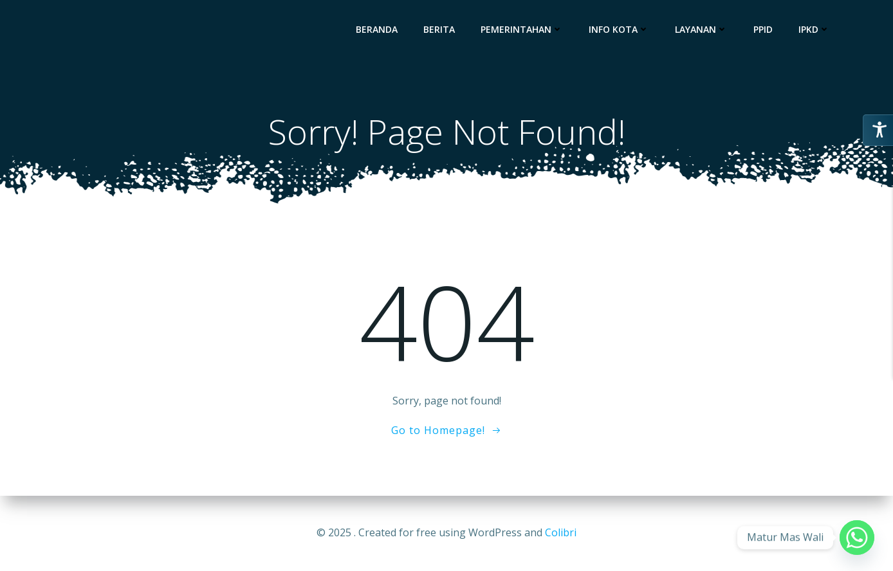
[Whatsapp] (857, 537)
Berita (439, 29)
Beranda (377, 29)
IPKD (814, 29)
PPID (763, 29)
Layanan (701, 29)
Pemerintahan (522, 29)
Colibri (560, 532)
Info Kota (619, 29)
